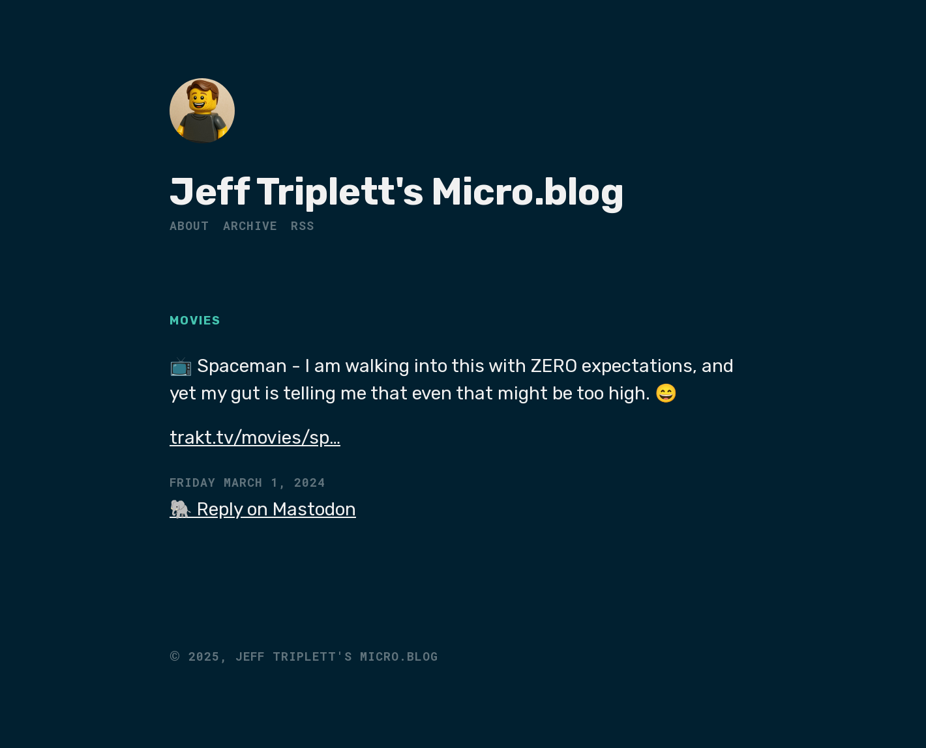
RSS (302, 225)
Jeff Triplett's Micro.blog (396, 191)
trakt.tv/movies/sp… (255, 437)
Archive (250, 225)
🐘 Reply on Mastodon (263, 509)
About (189, 225)
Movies (195, 320)
